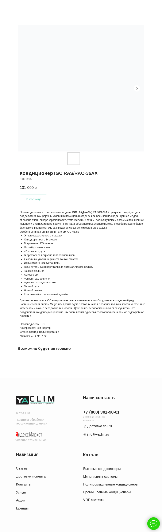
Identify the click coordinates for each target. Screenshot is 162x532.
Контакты (23, 484)
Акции (20, 500)
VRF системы (93, 500)
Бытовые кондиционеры (102, 469)
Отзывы (22, 468)
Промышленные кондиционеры (107, 492)
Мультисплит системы (100, 476)
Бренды (22, 508)
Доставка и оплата (31, 476)
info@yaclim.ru (98, 434)
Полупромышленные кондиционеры (110, 484)
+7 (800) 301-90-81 (101, 412)
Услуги (21, 492)
